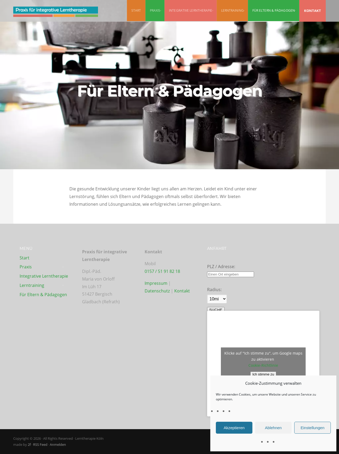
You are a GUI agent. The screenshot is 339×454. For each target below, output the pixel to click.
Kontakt (182, 291)
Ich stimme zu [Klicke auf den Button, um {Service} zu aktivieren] (263, 374)
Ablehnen (273, 427)
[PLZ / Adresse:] (230, 274)
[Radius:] (217, 299)
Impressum (156, 283)
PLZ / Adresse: (221, 266)
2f (29, 444)
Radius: (214, 289)
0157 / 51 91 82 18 (162, 271)
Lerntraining (232, 10)
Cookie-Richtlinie (263, 365)
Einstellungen (312, 427)
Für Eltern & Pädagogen (273, 10)
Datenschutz (158, 291)
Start (136, 10)
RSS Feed (40, 444)
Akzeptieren (234, 427)
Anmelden (58, 444)
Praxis (155, 10)
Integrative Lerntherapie (190, 10)
